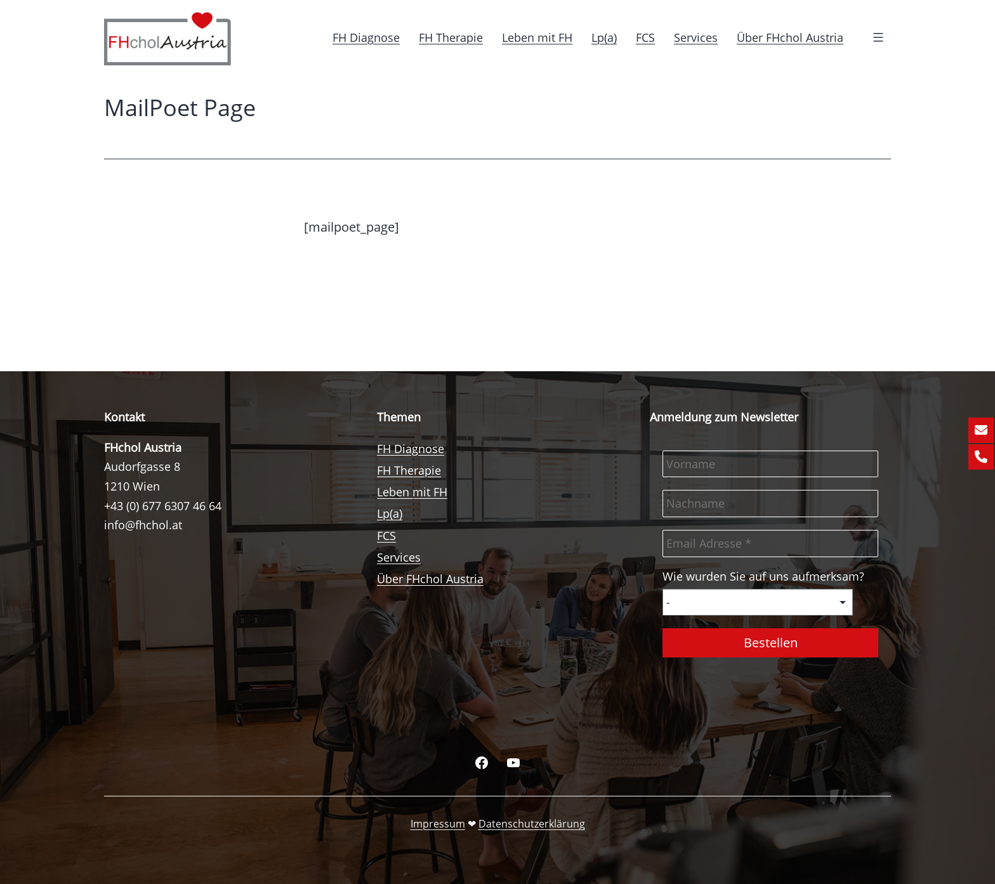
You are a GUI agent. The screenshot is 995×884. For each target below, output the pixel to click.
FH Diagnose (366, 37)
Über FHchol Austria (790, 37)
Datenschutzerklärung (531, 824)
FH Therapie (451, 37)
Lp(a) (604, 37)
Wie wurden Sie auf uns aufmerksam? (763, 576)
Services (696, 37)
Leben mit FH (537, 37)
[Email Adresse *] (770, 543)
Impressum (438, 824)
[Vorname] (770, 464)
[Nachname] (770, 503)
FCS (645, 37)
